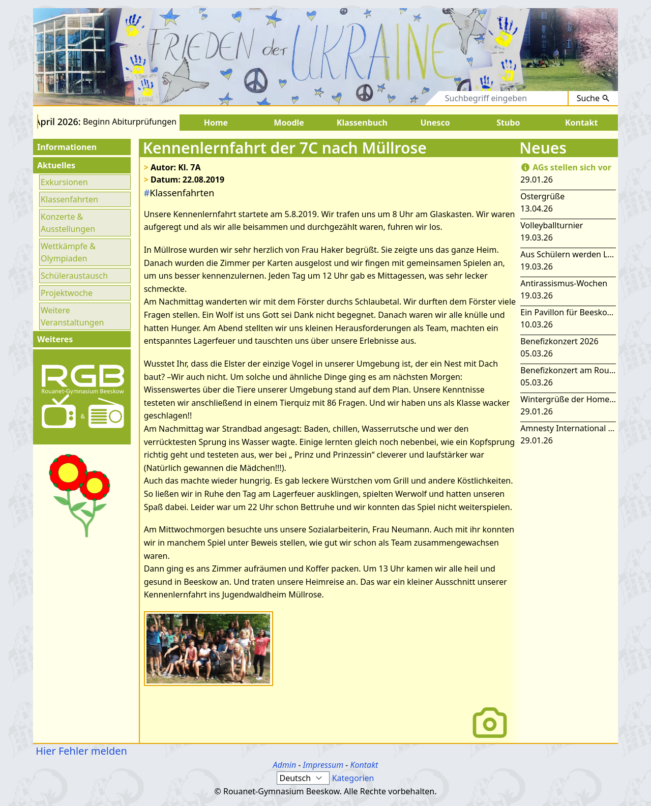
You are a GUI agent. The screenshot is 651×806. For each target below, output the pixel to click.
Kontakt (364, 764)
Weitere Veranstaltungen (72, 316)
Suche (593, 98)
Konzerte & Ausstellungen (68, 222)
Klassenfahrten (69, 199)
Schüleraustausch (74, 275)
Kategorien (353, 778)
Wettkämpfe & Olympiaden (68, 252)
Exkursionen (64, 182)
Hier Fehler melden (80, 751)
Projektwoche (67, 292)
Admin (285, 764)
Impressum (323, 764)
